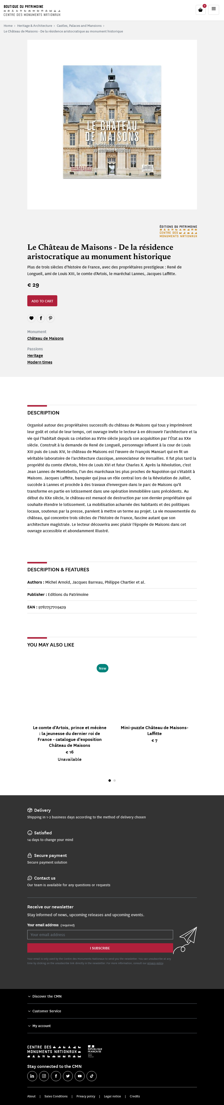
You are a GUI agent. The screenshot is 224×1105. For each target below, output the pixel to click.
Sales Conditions (56, 1096)
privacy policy (155, 963)
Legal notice (112, 1096)
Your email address (51, 925)
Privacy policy (85, 1096)
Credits (135, 1096)
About (31, 1096)
